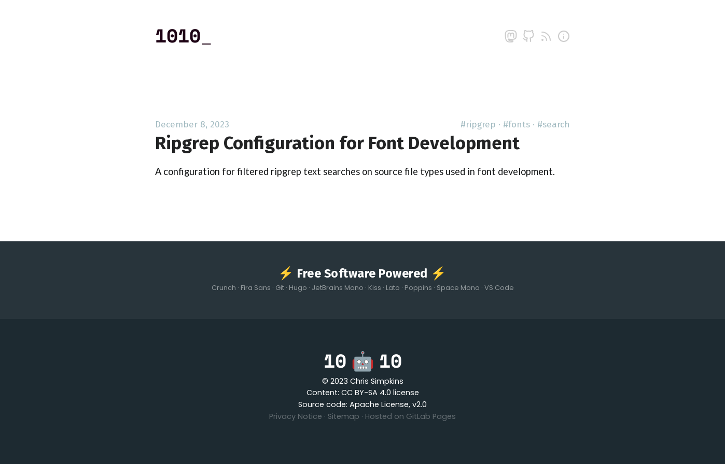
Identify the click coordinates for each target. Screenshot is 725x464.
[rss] (546, 36)
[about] (563, 36)
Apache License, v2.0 (388, 404)
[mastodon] (511, 36)
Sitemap (343, 416)
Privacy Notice (295, 416)
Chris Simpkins (376, 381)
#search (553, 124)
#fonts (516, 124)
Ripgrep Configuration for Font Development (337, 143)
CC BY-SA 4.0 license (380, 392)
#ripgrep (478, 124)
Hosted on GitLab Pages (410, 416)
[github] (528, 36)
